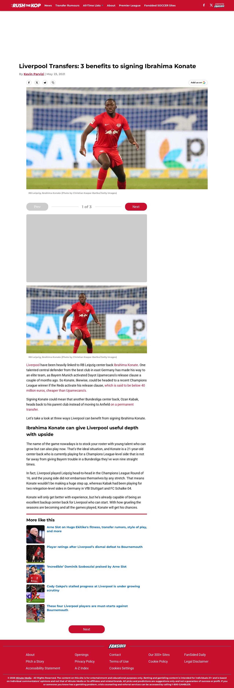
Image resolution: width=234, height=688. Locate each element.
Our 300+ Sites (159, 655)
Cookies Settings (121, 668)
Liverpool (33, 365)
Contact (115, 655)
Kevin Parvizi (34, 74)
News (48, 5)
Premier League (130, 5)
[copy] (53, 82)
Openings (81, 655)
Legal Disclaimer (196, 661)
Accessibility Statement (43, 668)
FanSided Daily (195, 655)
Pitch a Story (35, 661)
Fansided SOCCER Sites (160, 5)
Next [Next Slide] (136, 207)
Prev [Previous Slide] (37, 207)
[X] (211, 5)
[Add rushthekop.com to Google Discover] (198, 82)
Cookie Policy (158, 661)
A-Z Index (82, 668)
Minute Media (23, 677)
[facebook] (204, 5)
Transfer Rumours (67, 5)
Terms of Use (119, 661)
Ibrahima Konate (126, 365)
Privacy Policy (85, 661)
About (111, 5)
